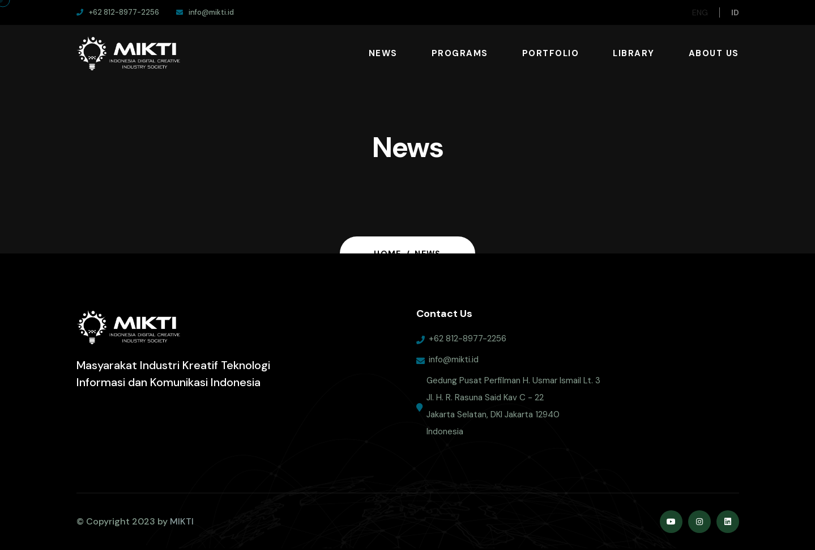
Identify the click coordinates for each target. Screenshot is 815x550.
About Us (714, 53)
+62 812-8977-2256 (467, 342)
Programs (460, 53)
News (383, 53)
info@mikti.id (454, 363)
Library (634, 53)
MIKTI (182, 521)
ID (735, 12)
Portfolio (550, 53)
